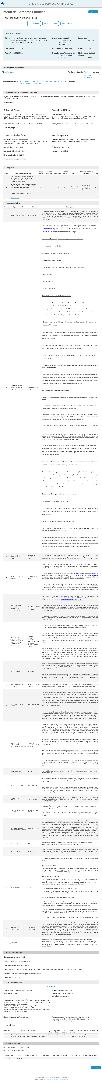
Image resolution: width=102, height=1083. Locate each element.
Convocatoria (34, 24)
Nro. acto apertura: (10, 957)
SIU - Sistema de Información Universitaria (56, 1079)
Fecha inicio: (9, 49)
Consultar (10, 72)
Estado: (6, 978)
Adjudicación (67, 24)
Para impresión (87, 73)
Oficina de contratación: (61, 38)
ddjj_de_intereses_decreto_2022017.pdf (33, 83)
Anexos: (96, 72)
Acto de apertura (50, 24)
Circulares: (71, 82)
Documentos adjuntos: (10, 82)
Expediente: (82, 38)
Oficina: (6, 974)
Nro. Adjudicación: (9, 1047)
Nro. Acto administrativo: (11, 1050)
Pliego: (4, 72)
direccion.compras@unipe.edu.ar (87, 575)
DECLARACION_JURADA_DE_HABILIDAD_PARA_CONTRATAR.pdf (42, 82)
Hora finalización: (10, 965)
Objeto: (7, 38)
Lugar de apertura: (10, 969)
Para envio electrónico (88, 76)
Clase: (80, 49)
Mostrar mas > (15, 198)
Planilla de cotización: (75, 72)
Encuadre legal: (58, 53)
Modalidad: (56, 49)
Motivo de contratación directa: (87, 54)
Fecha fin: (8, 53)
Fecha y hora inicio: (10, 961)
